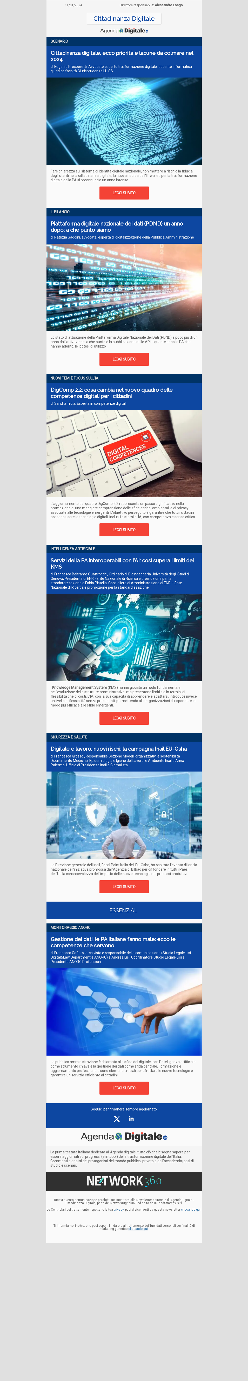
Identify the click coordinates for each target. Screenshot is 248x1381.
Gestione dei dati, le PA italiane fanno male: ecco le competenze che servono (113, 942)
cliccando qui (138, 1229)
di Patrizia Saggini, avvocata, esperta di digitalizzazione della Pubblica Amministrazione (122, 237)
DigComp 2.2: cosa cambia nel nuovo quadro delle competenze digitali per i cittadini (112, 393)
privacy (119, 1209)
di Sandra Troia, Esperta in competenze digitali (88, 403)
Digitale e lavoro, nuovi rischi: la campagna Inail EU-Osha (119, 749)
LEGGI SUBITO (124, 193)
